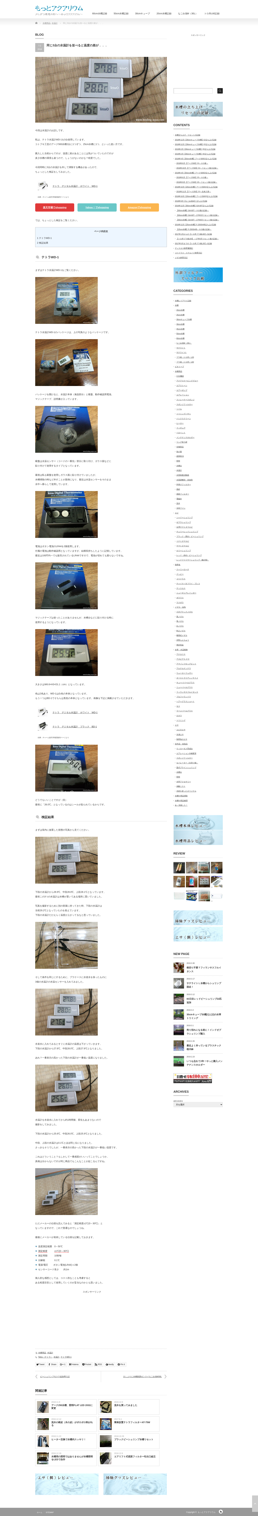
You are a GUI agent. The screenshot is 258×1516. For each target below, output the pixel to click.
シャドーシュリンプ (184, 517)
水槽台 (179, 466)
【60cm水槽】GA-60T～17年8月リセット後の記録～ (197, 220)
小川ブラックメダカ (184, 612)
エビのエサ (180, 730)
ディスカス (180, 588)
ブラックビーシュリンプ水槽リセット (133, 1439)
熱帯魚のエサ (181, 739)
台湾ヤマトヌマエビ (184, 527)
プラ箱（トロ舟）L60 (185, 362)
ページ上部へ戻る (255, 1503)
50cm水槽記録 (121, 13)
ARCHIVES (178, 1101)
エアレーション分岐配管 (186, 753)
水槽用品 (42, 1353)
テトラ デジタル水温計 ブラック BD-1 (74, 726)
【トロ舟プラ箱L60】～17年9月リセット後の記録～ (197, 239)
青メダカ (180, 621)
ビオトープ (179, 367)
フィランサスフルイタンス (187, 692)
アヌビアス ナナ (183, 659)
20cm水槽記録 (163, 13)
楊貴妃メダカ (181, 635)
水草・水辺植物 (181, 650)
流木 (178, 503)
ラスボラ (180, 602)
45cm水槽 (180, 329)
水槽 (177, 305)
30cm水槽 (180, 324)
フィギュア (180, 428)
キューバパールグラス (185, 683)
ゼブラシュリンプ (183, 522)
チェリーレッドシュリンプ (187, 532)
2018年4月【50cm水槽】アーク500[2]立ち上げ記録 (196, 173)
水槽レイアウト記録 (183, 301)
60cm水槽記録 (99, 13)
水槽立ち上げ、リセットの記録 (187, 135)
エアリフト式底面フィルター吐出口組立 (135, 1456)
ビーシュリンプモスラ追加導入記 (55, 1376)
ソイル (179, 409)
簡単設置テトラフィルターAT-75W (132, 1422)
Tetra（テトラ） (45, 1357)
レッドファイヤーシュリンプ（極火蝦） (192, 560)
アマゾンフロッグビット (186, 664)
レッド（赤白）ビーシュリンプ (189, 555)
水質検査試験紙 (182, 475)
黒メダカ (180, 617)
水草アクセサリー (183, 782)
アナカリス (180, 654)
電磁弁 (179, 499)
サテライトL (181, 352)
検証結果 (42, 242)
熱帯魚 (177, 565)
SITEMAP (50, 1512)
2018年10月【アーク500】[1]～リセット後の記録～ (197, 168)
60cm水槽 (180, 338)
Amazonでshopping (139, 207)
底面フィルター (182, 494)
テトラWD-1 (44, 238)
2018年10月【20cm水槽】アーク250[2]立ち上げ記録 (196, 196)
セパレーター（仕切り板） (187, 763)
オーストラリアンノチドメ (187, 678)
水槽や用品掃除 (181, 796)
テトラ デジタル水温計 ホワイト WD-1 (75, 186)
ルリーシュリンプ (183, 551)
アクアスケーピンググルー (187, 381)
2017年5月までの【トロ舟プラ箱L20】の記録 (193, 243)
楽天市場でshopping (54, 207)
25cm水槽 (180, 315)
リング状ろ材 (181, 442)
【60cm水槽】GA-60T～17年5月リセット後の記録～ (197, 215)
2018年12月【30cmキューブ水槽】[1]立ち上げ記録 (195, 140)
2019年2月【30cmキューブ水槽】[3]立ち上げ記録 (195, 149)
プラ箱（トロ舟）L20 (185, 357)
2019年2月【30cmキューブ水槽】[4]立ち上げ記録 (195, 154)
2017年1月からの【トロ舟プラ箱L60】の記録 (193, 234)
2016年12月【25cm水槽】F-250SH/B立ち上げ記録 (195, 225)
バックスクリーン (183, 419)
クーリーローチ (182, 569)
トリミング (180, 720)
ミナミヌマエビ (182, 541)
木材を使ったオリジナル (186, 791)
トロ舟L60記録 (211, 13)
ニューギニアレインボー (186, 593)
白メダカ (180, 626)
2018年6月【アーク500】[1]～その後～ (192, 163)
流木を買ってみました (125, 1405)
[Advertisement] (62, 1318)
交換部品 (180, 447)
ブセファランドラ (183, 697)
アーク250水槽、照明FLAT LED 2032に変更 (72, 1406)
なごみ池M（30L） (188, 13)
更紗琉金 (180, 645)
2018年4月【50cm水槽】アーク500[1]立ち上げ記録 (196, 159)
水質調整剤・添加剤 (184, 480)
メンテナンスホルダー (185, 437)
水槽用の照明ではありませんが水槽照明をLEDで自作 (72, 1458)
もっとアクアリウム (207, 1512)
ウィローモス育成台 (184, 749)
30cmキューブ (142, 13)
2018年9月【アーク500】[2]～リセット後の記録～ (196, 182)
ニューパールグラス (184, 687)
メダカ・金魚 (180, 607)
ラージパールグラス (184, 711)
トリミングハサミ (183, 414)
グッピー (180, 574)
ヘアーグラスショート (185, 701)
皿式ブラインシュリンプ (186, 768)
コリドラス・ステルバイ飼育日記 (188, 253)
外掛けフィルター (183, 484)
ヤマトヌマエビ (182, 546)
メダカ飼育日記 (181, 258)
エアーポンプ (181, 390)
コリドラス (180, 579)
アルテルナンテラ (183, 668)
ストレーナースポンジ (185, 400)
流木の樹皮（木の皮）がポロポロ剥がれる (72, 1424)
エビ (177, 513)
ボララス (180, 598)
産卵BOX (180, 456)
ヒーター (180, 423)
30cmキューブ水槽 (184, 319)
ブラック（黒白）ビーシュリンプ (190, 536)
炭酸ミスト (180, 786)
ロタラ (179, 716)
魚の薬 (179, 452)
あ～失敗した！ (181, 805)
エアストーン (181, 385)
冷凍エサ (180, 734)
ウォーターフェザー (184, 673)
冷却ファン (180, 508)
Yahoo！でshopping (97, 207)
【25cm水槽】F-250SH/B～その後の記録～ (193, 229)
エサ (177, 725)
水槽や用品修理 (181, 801)
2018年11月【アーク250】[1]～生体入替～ (193, 192)
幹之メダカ (180, 631)
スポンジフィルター (184, 404)
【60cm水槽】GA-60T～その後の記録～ (192, 210)
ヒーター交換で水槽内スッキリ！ (68, 1439)
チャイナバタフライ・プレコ (188, 584)
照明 (178, 461)
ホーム (39, 1512)
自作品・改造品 (181, 744)
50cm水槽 (180, 334)
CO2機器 (180, 376)
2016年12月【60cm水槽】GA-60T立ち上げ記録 (194, 206)
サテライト (180, 348)
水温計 (50, 1353)
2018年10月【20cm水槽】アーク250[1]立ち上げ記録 (196, 187)
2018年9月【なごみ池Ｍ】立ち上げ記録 (191, 201)
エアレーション (182, 395)
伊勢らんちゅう (182, 640)
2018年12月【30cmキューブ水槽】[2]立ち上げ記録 (195, 144)
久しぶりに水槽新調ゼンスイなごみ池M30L (142, 1376)
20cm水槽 (180, 310)
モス (178, 706)
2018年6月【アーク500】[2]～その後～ (192, 177)
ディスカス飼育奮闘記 (184, 248)
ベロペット (180, 433)
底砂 (178, 489)
